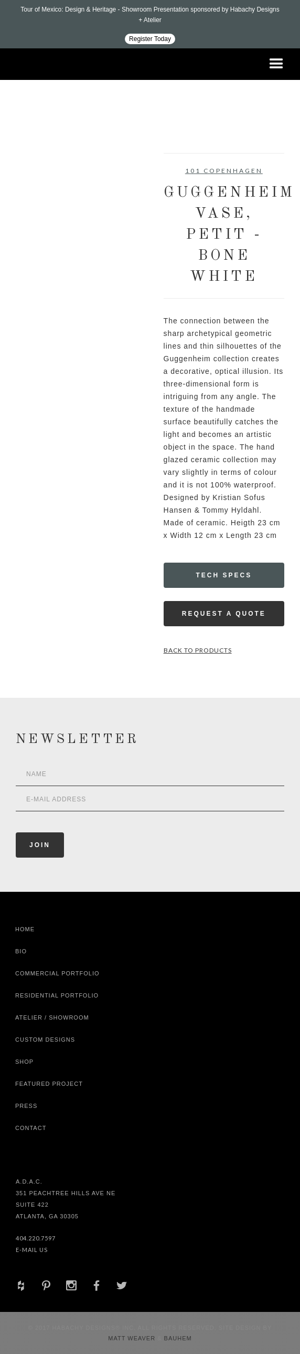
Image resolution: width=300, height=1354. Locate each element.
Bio (21, 951)
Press (26, 1106)
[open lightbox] (46, 200)
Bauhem (177, 1338)
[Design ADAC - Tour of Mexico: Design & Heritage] (150, 24)
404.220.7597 (36, 1238)
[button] (276, 64)
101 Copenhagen (224, 171)
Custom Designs (45, 1039)
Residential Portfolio (57, 995)
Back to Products (198, 650)
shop (24, 1061)
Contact (30, 1128)
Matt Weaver (132, 1338)
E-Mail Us (32, 1249)
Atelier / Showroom (52, 1017)
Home (25, 929)
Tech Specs (224, 575)
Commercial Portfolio (57, 973)
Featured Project (49, 1084)
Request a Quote (224, 613)
